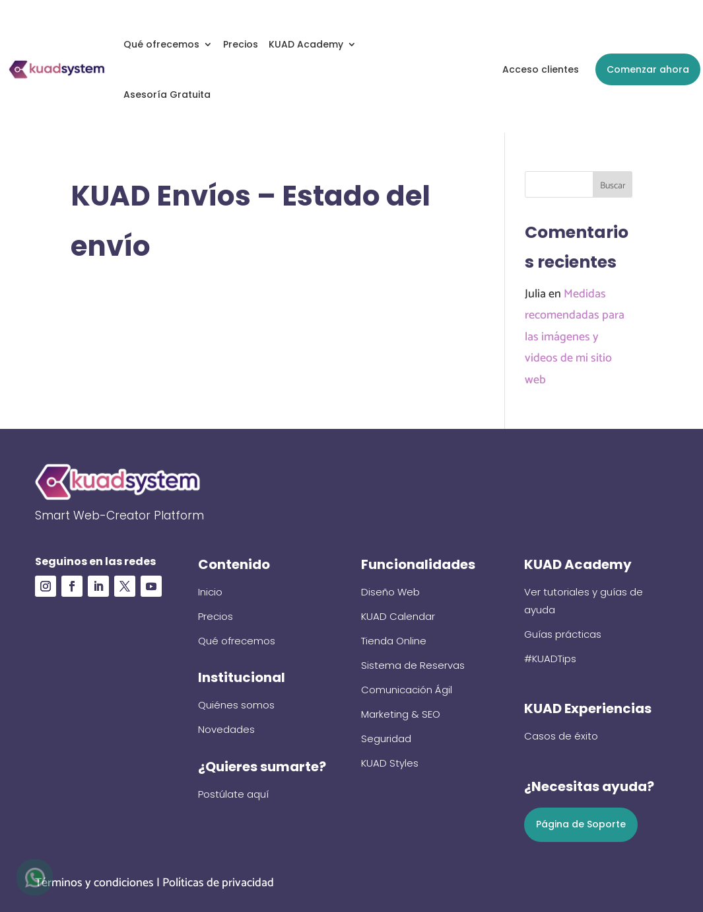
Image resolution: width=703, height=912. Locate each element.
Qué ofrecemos (161, 44)
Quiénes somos (236, 705)
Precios (240, 44)
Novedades (226, 729)
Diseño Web (390, 592)
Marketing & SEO (400, 714)
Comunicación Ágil (406, 690)
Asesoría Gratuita (167, 94)
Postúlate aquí (233, 794)
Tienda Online (393, 641)
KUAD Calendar (398, 616)
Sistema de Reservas (413, 665)
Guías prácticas (562, 634)
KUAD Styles (389, 763)
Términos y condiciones (94, 883)
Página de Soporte (581, 824)
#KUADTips (550, 658)
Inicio (210, 592)
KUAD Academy (306, 44)
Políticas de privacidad (218, 883)
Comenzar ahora (648, 69)
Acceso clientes (540, 69)
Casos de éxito (561, 736)
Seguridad (386, 738)
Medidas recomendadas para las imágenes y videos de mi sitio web (574, 337)
